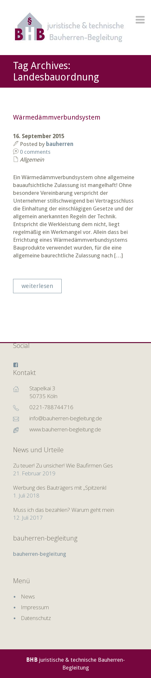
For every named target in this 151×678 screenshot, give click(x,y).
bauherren (59, 144)
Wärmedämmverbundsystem (56, 117)
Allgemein (32, 159)
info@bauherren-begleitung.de (65, 418)
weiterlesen (37, 285)
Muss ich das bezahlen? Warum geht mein (63, 509)
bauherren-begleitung (45, 538)
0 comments (35, 152)
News (28, 596)
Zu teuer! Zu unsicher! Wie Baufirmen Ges (63, 465)
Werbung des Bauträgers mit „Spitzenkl (59, 487)
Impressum (35, 607)
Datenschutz (36, 618)
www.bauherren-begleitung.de (65, 429)
